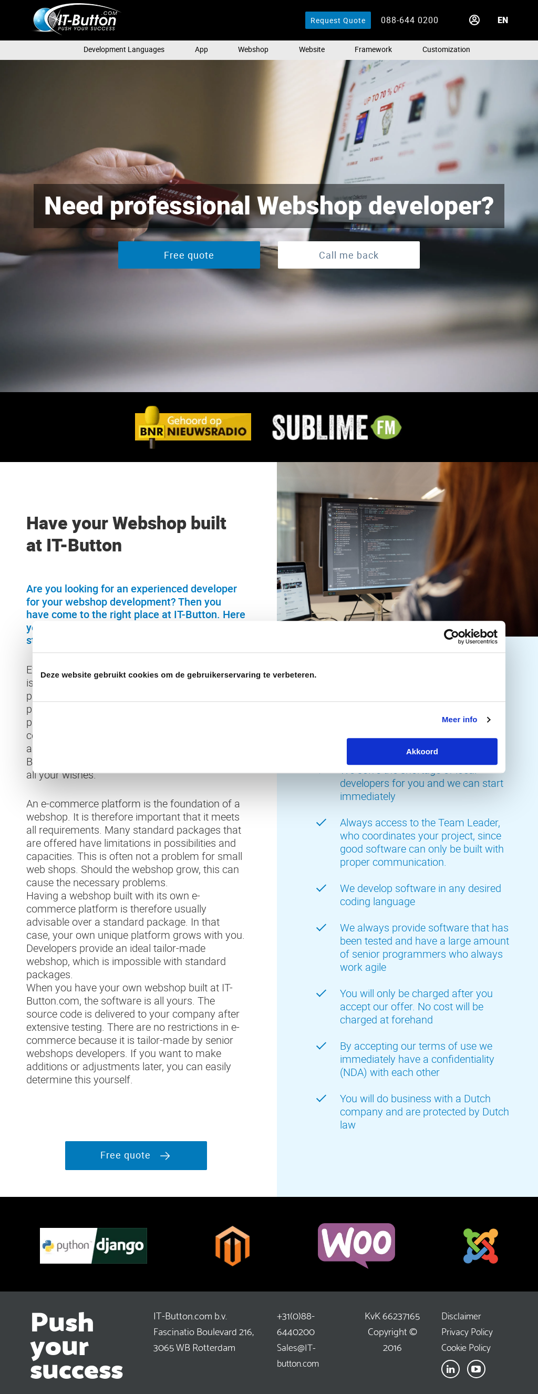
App (201, 49)
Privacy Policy (467, 1331)
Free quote (189, 255)
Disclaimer (461, 1315)
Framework (373, 49)
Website (312, 49)
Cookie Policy (466, 1346)
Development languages (124, 49)
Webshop (253, 49)
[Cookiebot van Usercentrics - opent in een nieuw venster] (452, 636)
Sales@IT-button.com (298, 1354)
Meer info (460, 719)
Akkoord (422, 751)
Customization (446, 49)
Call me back (349, 255)
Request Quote (338, 20)
